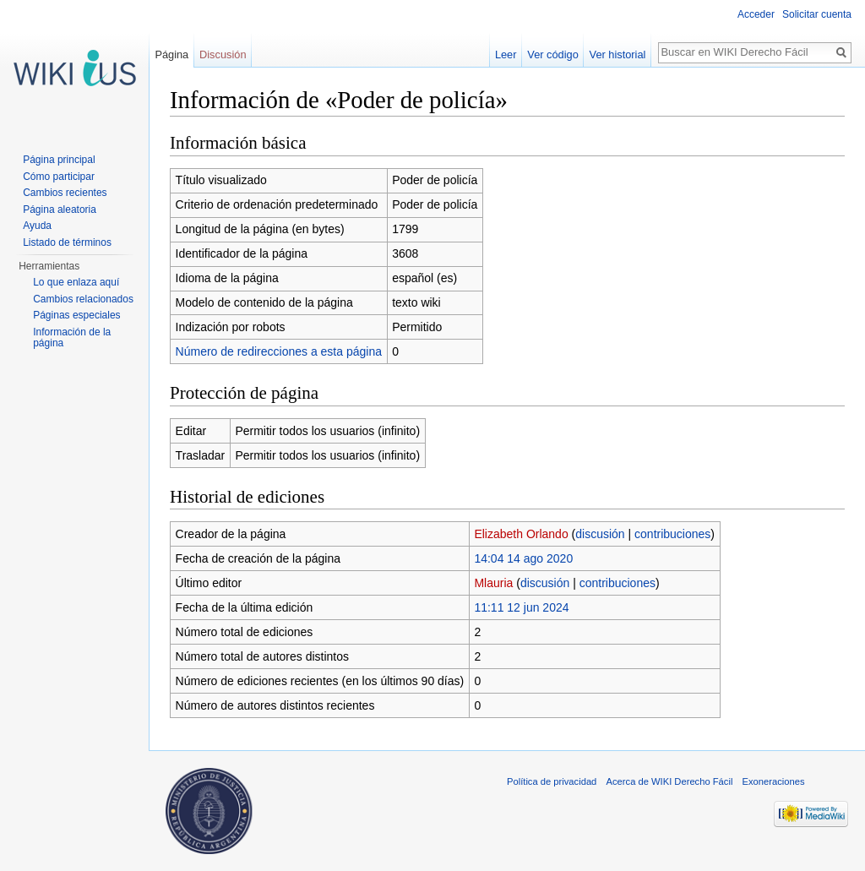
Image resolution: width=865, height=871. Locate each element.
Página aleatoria (59, 209)
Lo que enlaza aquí (76, 282)
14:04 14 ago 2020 (523, 558)
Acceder (756, 14)
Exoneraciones (774, 781)
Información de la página (72, 338)
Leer (506, 54)
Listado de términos (67, 242)
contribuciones (672, 534)
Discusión (222, 54)
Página (171, 54)
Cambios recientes (64, 193)
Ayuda (37, 225)
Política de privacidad (551, 781)
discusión (599, 534)
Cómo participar (59, 176)
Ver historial (618, 54)
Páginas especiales (76, 315)
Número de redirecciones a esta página (279, 351)
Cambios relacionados (83, 299)
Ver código (552, 54)
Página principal (59, 160)
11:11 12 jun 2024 (521, 607)
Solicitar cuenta (816, 14)
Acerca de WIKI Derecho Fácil (670, 781)
